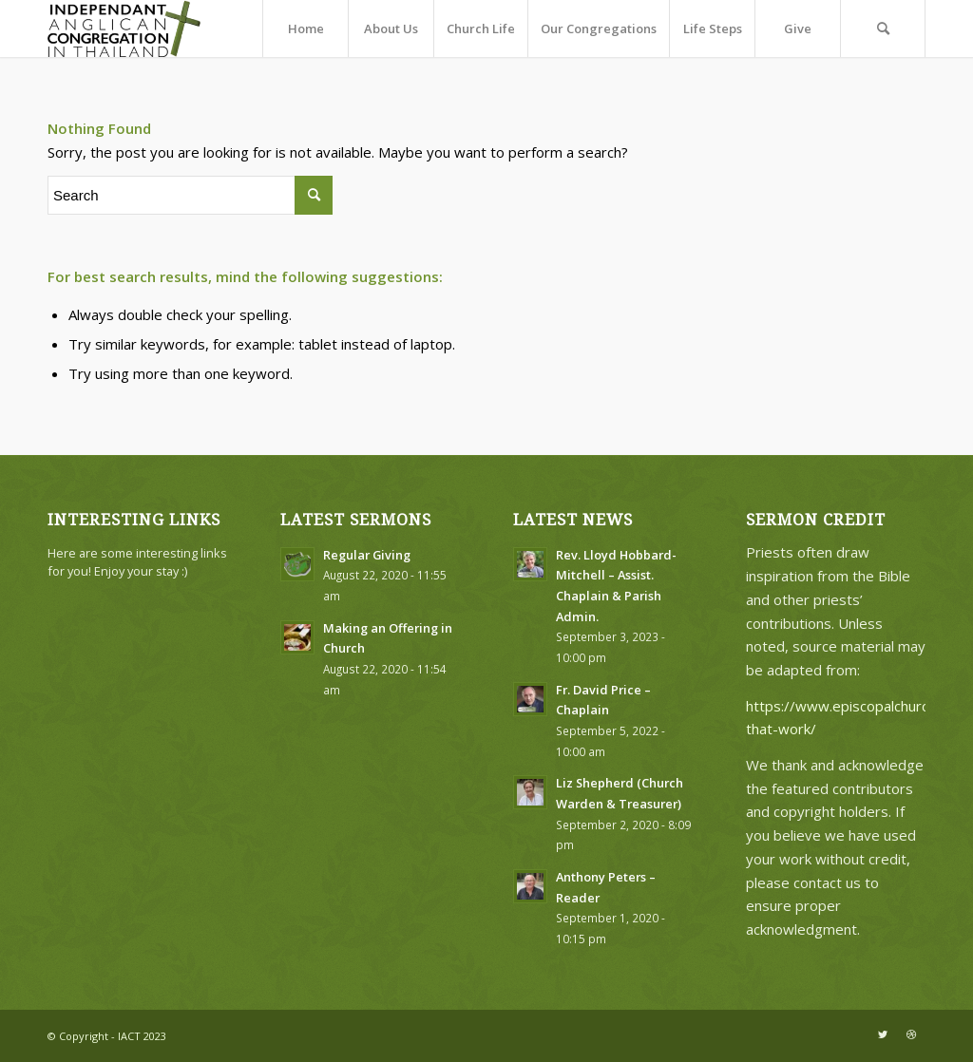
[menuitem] (305, 28)
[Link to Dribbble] (911, 1034)
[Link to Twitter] (882, 1034)
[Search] (882, 28)
